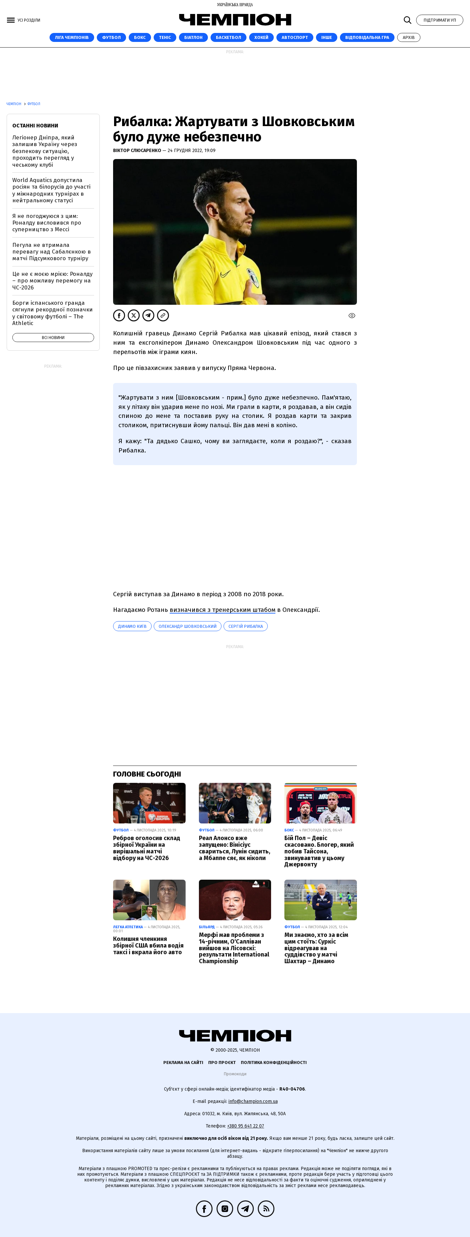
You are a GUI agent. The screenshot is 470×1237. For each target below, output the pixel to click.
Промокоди (235, 1073)
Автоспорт (295, 37)
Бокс (140, 37)
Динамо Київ (132, 626)
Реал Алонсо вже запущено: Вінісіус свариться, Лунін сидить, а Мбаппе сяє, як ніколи (234, 847)
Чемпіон (14, 104)
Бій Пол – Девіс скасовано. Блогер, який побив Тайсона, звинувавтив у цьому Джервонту (319, 851)
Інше (326, 37)
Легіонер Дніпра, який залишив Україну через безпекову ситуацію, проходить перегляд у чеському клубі (44, 151)
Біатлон (193, 37)
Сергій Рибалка (246, 626)
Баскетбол (228, 37)
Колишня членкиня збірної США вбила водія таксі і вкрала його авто (148, 945)
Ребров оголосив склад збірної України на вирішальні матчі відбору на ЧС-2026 (146, 847)
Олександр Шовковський (188, 626)
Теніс (165, 37)
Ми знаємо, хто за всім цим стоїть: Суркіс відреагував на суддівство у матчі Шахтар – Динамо (316, 948)
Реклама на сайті (183, 1062)
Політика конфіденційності (274, 1062)
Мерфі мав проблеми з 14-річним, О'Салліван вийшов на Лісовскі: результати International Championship (234, 948)
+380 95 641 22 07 (245, 1126)
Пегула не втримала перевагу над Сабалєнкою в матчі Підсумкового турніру (51, 252)
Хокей (261, 37)
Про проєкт (222, 1062)
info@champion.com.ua (253, 1101)
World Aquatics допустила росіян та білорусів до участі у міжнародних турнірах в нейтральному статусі (51, 190)
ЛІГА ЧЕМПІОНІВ (72, 37)
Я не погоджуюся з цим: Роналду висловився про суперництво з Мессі (46, 223)
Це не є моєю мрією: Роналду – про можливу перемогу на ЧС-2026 (52, 280)
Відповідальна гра (367, 37)
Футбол (111, 37)
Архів (409, 37)
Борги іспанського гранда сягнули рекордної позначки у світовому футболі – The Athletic (52, 313)
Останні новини (35, 125)
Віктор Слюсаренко (137, 150)
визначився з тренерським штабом (222, 610)
